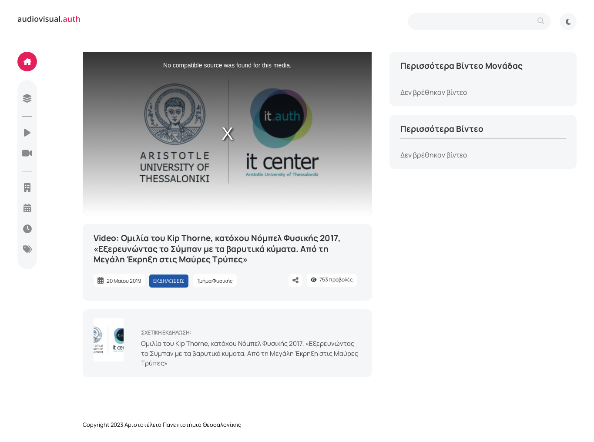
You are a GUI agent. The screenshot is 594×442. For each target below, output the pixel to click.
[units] (27, 188)
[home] (27, 61)
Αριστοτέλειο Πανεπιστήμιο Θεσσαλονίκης (182, 425)
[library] (27, 99)
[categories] (27, 250)
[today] (27, 229)
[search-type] (479, 21)
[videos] (27, 133)
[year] (27, 208)
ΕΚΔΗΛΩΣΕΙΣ (169, 281)
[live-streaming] (27, 154)
